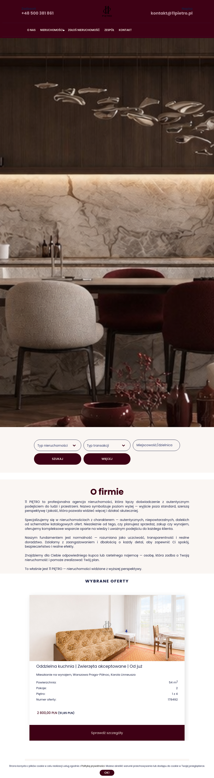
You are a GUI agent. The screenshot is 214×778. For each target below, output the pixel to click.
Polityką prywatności (92, 766)
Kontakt (125, 30)
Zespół (109, 30)
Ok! (107, 772)
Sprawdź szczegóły (107, 732)
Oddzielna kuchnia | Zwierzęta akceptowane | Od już (89, 666)
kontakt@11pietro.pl (172, 13)
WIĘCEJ (107, 459)
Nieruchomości (51, 30)
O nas (31, 30)
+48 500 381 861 (37, 13)
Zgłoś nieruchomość (84, 30)
